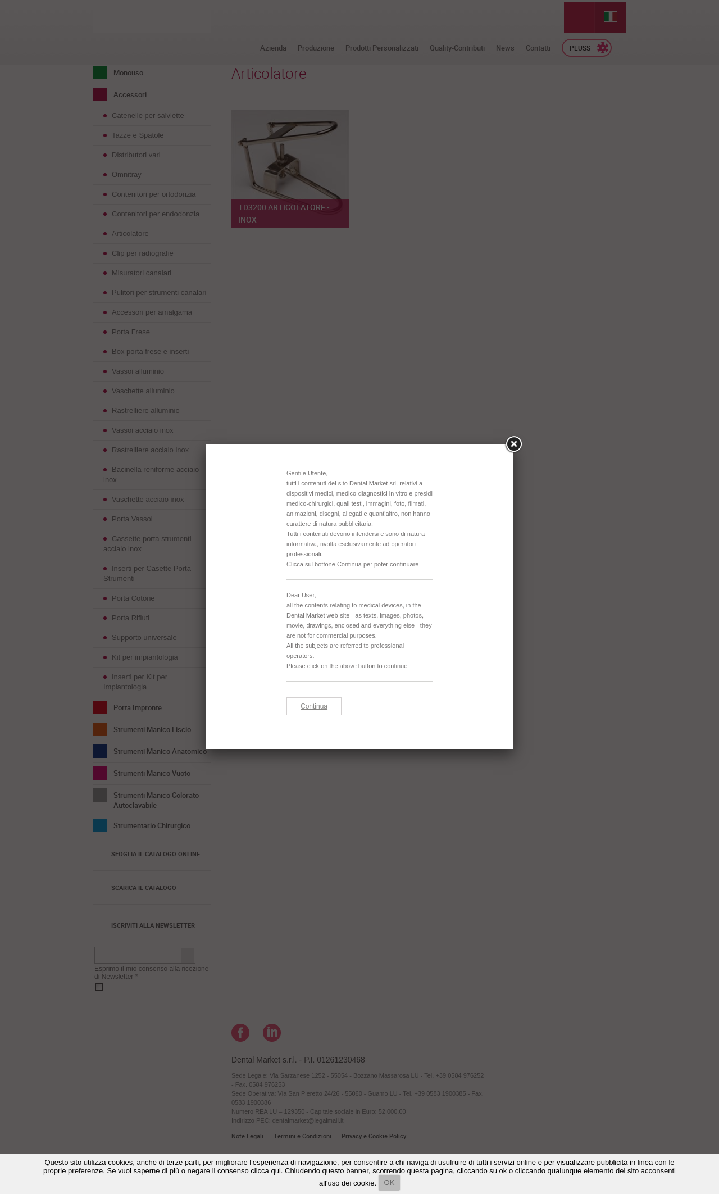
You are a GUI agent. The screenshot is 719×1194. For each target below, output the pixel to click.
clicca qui (265, 1170)
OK (389, 1182)
